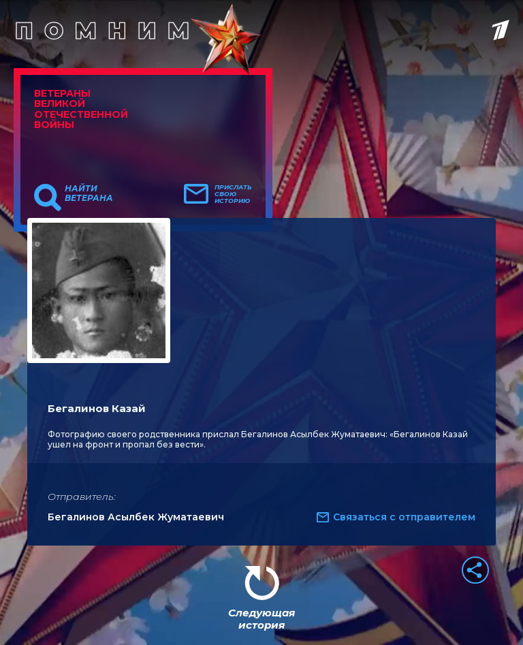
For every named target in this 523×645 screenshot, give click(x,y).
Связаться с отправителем (404, 517)
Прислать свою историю (233, 194)
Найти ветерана (89, 193)
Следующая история (261, 618)
